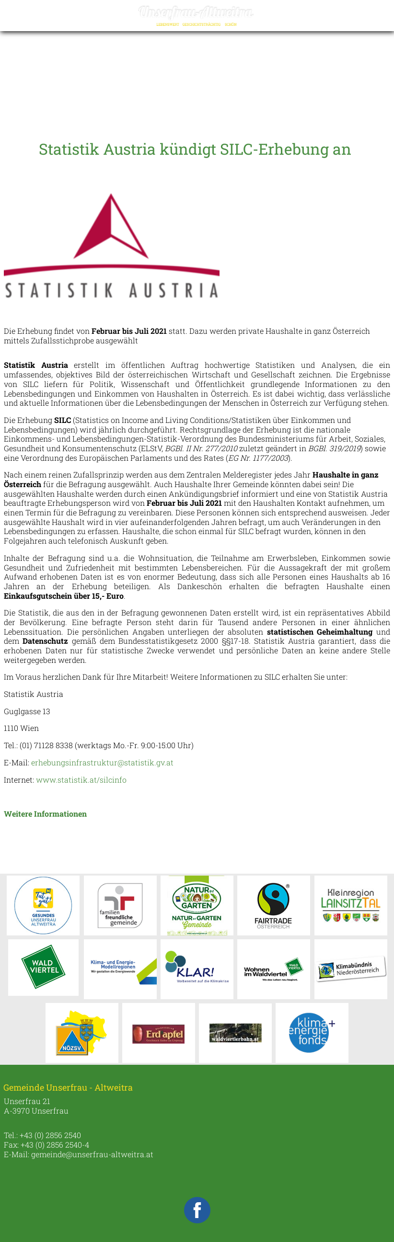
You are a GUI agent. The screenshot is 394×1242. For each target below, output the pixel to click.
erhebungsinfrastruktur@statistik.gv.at (102, 762)
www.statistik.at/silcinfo (82, 780)
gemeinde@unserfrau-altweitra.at (92, 1154)
